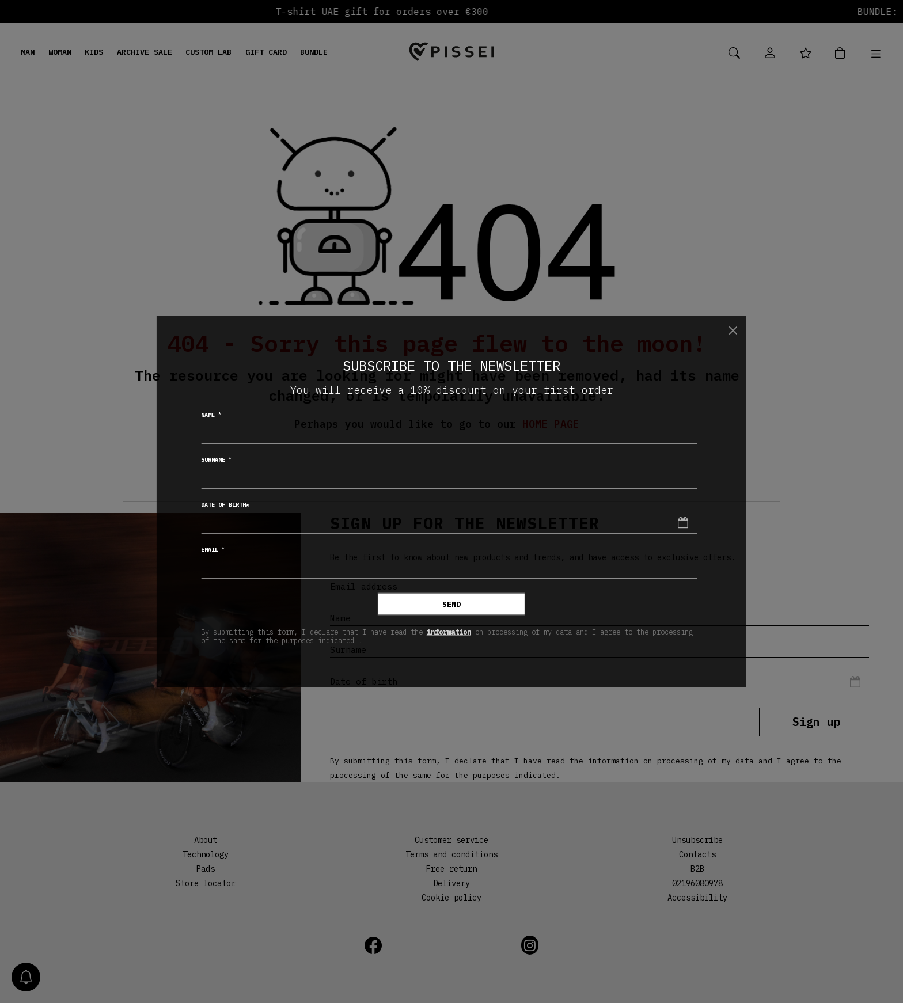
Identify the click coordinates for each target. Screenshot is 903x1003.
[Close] (733, 330)
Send (451, 604)
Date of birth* (225, 504)
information (449, 631)
